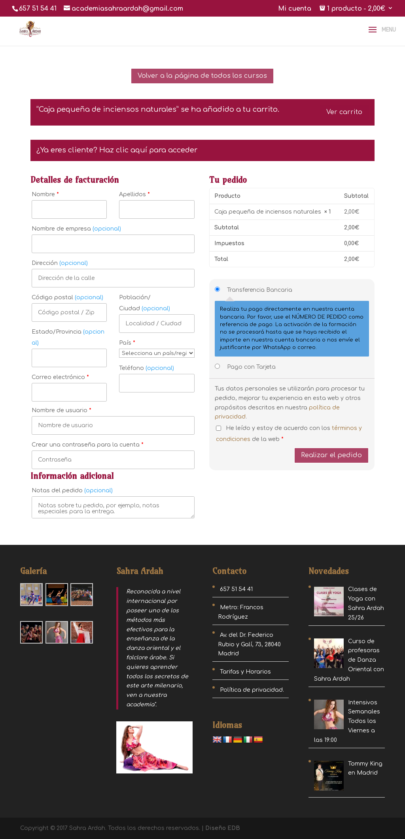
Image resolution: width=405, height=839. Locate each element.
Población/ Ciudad (144, 303)
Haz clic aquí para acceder (148, 150)
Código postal (67, 297)
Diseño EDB (222, 828)
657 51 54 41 (38, 8)
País (127, 343)
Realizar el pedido (331, 455)
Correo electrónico (60, 377)
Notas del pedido (72, 491)
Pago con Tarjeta (251, 367)
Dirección (60, 263)
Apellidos (134, 194)
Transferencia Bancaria (259, 290)
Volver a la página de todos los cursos (202, 75)
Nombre (45, 194)
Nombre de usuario (61, 410)
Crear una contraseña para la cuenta (88, 445)
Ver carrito (344, 112)
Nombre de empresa (76, 229)
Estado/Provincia (68, 337)
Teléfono (146, 368)
